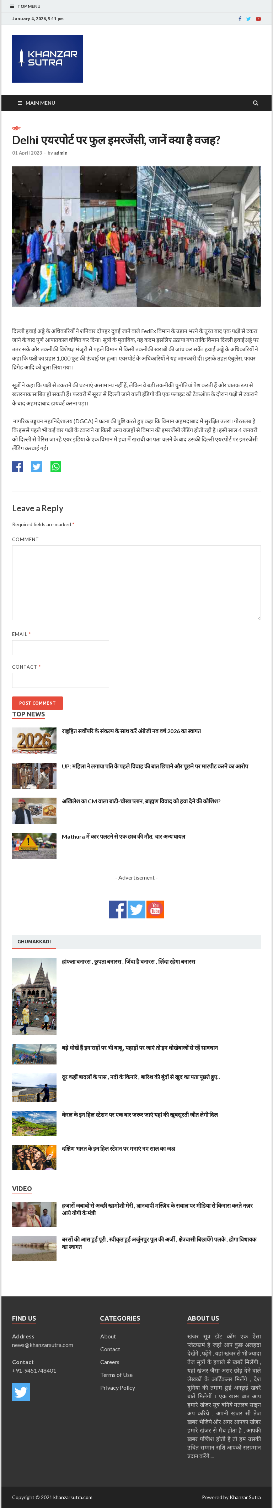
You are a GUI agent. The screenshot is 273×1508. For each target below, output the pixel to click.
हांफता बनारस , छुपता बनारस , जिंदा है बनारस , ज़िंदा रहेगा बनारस (128, 961)
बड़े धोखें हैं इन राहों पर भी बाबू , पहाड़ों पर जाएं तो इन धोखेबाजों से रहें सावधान (140, 1047)
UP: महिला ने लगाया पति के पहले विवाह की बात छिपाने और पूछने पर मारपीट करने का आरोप (155, 766)
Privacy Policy (117, 1387)
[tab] (34, 942)
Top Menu (29, 6)
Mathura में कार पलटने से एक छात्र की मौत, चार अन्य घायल (123, 836)
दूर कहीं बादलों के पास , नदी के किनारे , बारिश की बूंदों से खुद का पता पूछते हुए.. (141, 1076)
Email (21, 634)
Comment (25, 539)
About (108, 1336)
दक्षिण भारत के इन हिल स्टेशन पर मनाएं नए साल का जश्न (118, 1148)
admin (61, 153)
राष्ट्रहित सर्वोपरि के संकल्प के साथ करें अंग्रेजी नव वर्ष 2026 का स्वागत (131, 730)
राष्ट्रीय (16, 128)
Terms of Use (116, 1374)
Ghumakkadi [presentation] (34, 941)
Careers (109, 1361)
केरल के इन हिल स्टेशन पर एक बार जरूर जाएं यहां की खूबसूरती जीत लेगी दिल (140, 1114)
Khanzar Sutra (245, 1497)
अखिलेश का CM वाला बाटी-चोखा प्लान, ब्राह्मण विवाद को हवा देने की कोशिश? (141, 801)
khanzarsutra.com (72, 1497)
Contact (26, 667)
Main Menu (40, 103)
